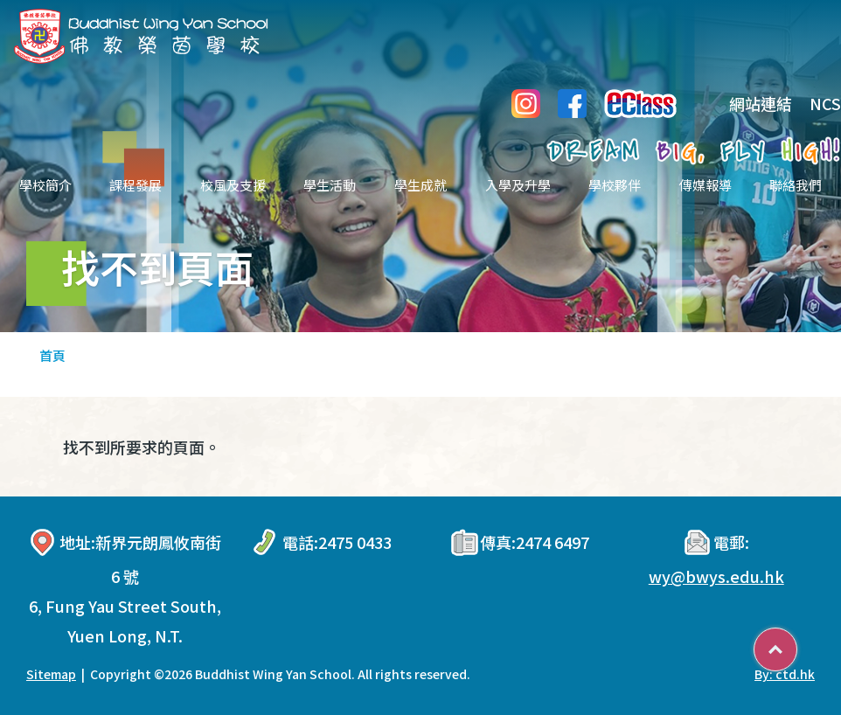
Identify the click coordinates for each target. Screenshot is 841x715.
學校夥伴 (614, 185)
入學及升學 (518, 185)
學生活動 (329, 185)
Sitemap (51, 674)
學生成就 (420, 185)
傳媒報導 (705, 185)
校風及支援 (233, 185)
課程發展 (135, 185)
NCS (825, 103)
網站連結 (747, 103)
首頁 (52, 355)
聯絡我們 (795, 185)
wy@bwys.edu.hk (716, 576)
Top (796, 643)
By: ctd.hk (784, 674)
